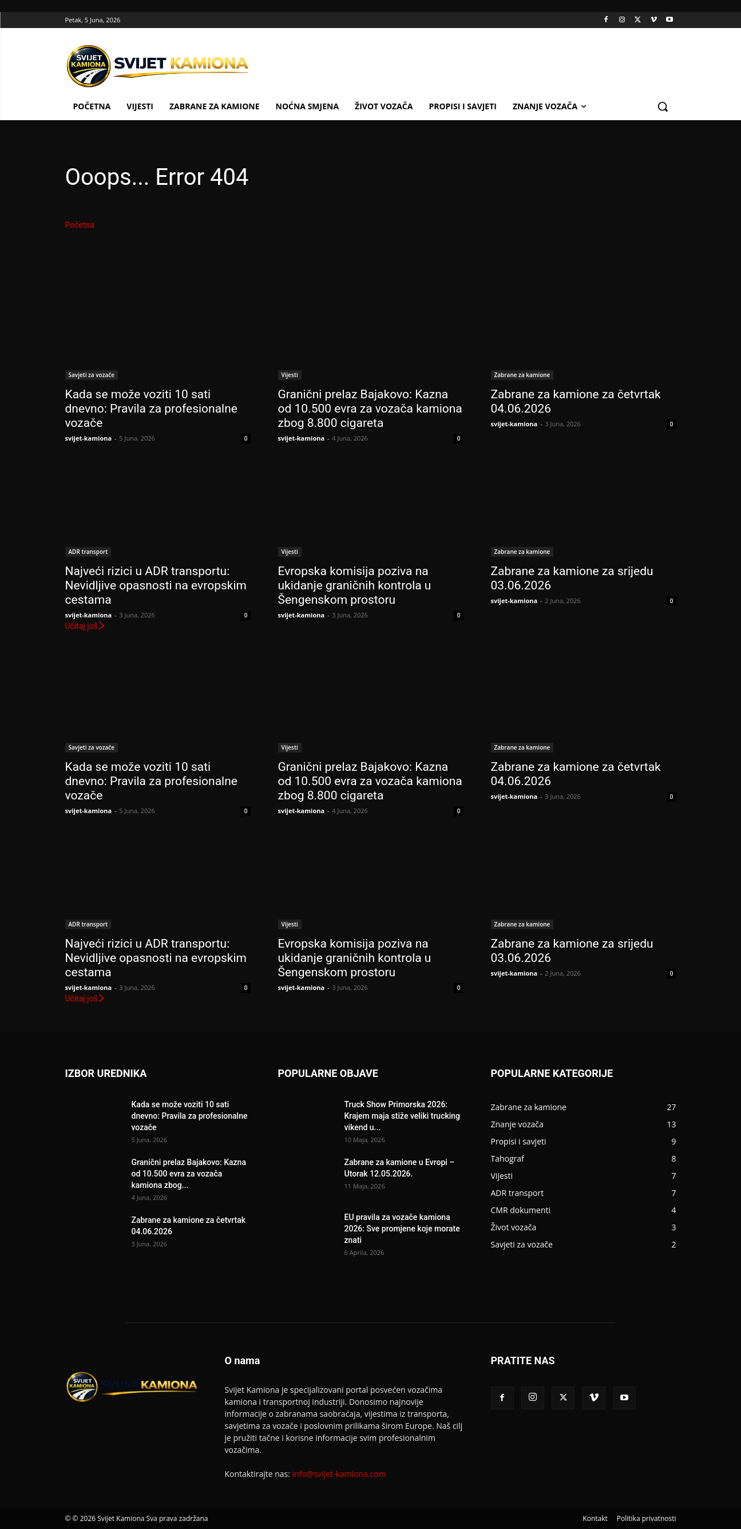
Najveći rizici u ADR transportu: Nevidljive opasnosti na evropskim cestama (156, 585)
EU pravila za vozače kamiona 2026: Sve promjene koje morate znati (402, 1229)
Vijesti (290, 375)
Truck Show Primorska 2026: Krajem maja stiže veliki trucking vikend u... (402, 1116)
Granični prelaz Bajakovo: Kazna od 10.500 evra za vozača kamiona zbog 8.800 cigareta (370, 408)
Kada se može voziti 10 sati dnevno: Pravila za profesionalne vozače (151, 408)
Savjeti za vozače (91, 375)
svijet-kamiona (88, 438)
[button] (662, 106)
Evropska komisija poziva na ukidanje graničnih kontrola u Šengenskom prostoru (354, 585)
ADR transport (88, 552)
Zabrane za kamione (522, 375)
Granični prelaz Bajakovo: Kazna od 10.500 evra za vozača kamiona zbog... (189, 1174)
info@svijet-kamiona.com (339, 1473)
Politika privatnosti (646, 1518)
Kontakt (595, 1518)
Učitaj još (85, 626)
